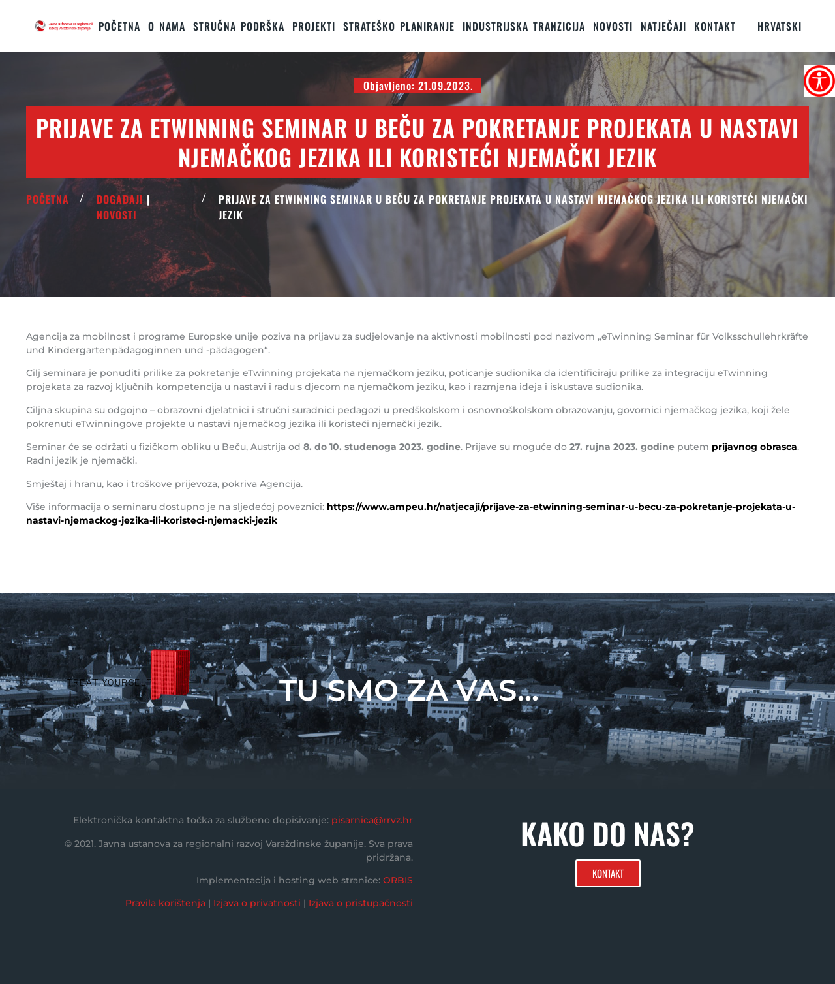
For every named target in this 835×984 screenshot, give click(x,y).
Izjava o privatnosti (257, 903)
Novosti (613, 26)
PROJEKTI (313, 26)
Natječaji (663, 26)
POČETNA (47, 199)
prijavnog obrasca (754, 446)
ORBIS (398, 880)
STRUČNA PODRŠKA (238, 26)
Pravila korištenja (165, 903)
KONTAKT (715, 26)
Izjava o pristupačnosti (361, 903)
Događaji (120, 199)
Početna (119, 26)
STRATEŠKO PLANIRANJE (399, 26)
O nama (166, 26)
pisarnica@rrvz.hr (372, 820)
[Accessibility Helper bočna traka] (819, 81)
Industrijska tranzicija (524, 26)
